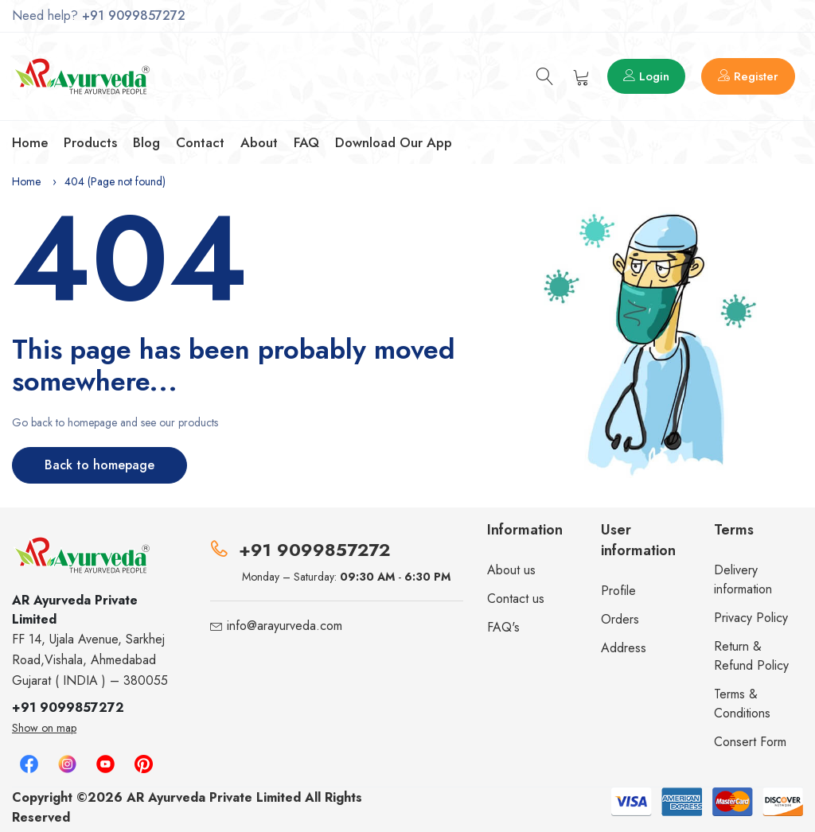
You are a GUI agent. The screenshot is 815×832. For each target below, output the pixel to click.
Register (748, 76)
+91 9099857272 (133, 15)
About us (511, 570)
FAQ (306, 142)
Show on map (44, 728)
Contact (200, 142)
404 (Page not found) (115, 181)
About (259, 142)
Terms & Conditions (742, 703)
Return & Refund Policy (751, 656)
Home (30, 142)
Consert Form (750, 742)
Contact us (515, 598)
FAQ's (503, 627)
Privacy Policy (751, 617)
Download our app (393, 142)
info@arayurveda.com (284, 625)
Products (90, 142)
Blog (146, 142)
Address (623, 648)
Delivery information (743, 579)
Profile (618, 590)
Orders (620, 619)
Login (646, 76)
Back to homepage (99, 465)
